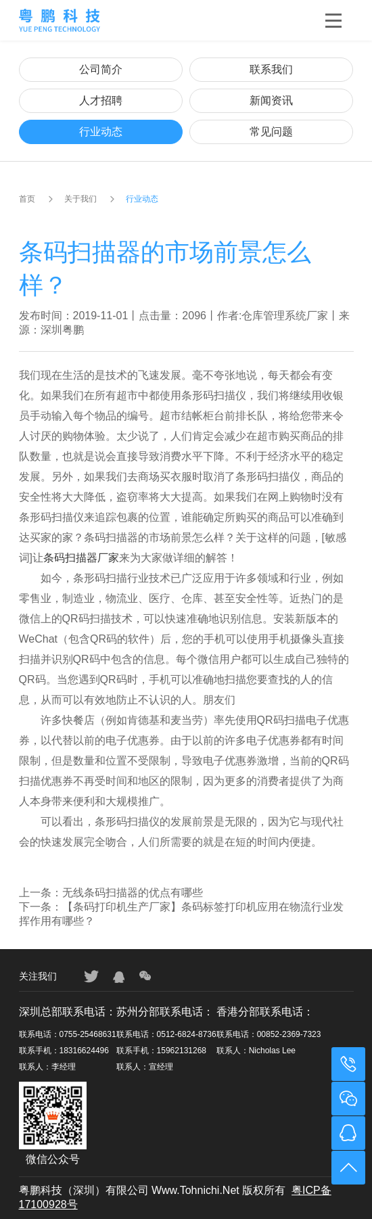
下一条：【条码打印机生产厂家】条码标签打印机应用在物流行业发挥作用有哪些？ (181, 914)
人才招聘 (100, 100)
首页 (27, 199)
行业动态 (100, 131)
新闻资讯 (271, 100)
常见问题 (271, 131)
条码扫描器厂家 (81, 558)
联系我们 (271, 69)
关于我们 (80, 199)
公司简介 (100, 69)
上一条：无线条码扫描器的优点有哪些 (111, 892)
